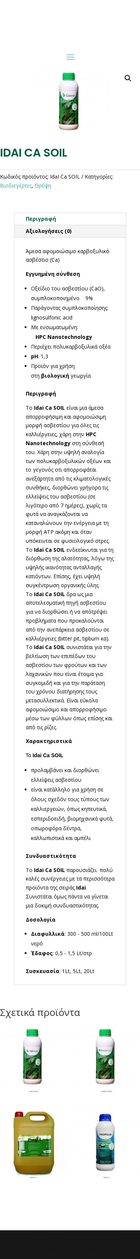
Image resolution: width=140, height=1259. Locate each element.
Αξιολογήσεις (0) (49, 231)
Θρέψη (43, 185)
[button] (128, 78)
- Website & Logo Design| (87, 1248)
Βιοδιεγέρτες (16, 185)
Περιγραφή (41, 218)
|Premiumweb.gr (44, 1248)
